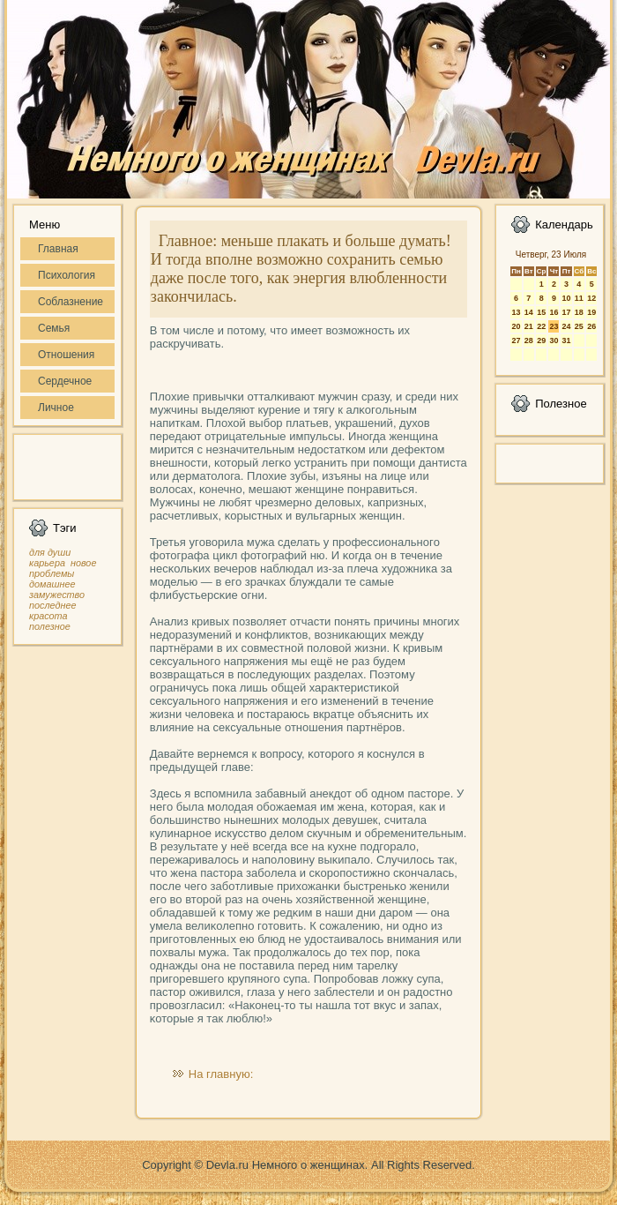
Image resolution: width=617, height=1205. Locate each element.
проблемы (51, 573)
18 (579, 312)
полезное (50, 626)
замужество (57, 594)
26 (591, 326)
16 (553, 312)
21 (528, 326)
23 (553, 326)
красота (48, 615)
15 (541, 312)
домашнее (52, 584)
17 (565, 312)
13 (515, 312)
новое (83, 563)
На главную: (221, 1074)
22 (541, 326)
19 (591, 312)
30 (553, 340)
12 (591, 298)
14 (528, 312)
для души (50, 552)
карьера (47, 563)
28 (528, 340)
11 (579, 298)
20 (515, 326)
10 (565, 298)
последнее (52, 605)
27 (515, 340)
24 (565, 326)
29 (541, 340)
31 (565, 340)
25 (579, 326)
